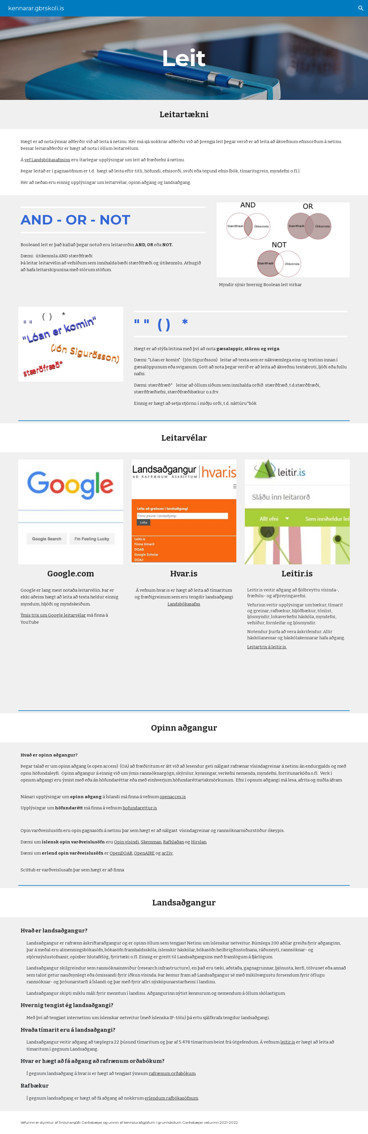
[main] (184, 58)
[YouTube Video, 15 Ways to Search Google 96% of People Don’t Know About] (70, 665)
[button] (361, 8)
